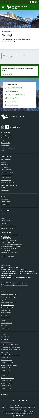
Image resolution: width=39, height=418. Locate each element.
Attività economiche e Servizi (8, 226)
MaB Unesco (4, 352)
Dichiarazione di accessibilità (8, 297)
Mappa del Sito (5, 328)
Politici (2, 151)
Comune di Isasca (5, 370)
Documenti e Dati (5, 143)
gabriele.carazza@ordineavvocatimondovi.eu (16, 285)
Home (3, 31)
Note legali (4, 315)
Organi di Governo (5, 135)
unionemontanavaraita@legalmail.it (13, 245)
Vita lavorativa (5, 190)
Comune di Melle (5, 373)
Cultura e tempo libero (7, 172)
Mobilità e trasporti (6, 180)
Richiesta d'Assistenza (7, 307)
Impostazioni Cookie (6, 318)
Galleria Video (4, 223)
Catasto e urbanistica (6, 170)
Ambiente (3, 162)
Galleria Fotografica (6, 221)
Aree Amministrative (6, 138)
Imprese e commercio (6, 177)
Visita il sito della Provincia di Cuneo (10, 350)
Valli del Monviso (5, 337)
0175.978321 (6, 237)
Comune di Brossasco (6, 360)
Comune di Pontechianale (7, 378)
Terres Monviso (5, 339)
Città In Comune (19, 410)
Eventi (2, 213)
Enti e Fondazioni (5, 145)
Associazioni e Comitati (7, 228)
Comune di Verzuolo (6, 388)
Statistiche (4, 325)
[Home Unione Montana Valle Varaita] (19, 7)
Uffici (2, 140)
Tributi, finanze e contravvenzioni (9, 185)
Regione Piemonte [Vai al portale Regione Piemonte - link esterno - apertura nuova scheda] (6, 2)
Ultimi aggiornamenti (6, 323)
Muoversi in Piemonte (6, 342)
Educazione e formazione (7, 175)
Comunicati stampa (6, 204)
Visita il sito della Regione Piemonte (10, 347)
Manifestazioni (5, 199)
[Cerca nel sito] (35, 7)
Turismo (3, 188)
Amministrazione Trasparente (8, 295)
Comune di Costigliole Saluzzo (9, 365)
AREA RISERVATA (18, 416)
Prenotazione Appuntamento (8, 302)
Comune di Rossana (6, 380)
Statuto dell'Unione (6, 310)
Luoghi (2, 216)
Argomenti (8, 31)
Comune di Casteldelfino (7, 362)
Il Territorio (3, 218)
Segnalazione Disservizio (7, 305)
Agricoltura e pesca (6, 159)
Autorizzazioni (4, 167)
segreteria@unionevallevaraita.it (13, 246)
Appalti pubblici (5, 164)
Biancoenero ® (9, 414)
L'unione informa (5, 202)
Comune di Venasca (6, 386)
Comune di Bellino (5, 357)
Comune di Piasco (5, 375)
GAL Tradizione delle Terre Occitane (10, 355)
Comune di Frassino (6, 368)
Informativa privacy (6, 313)
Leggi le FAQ (4, 300)
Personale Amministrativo (8, 148)
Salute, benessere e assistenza (9, 182)
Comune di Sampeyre (6, 383)
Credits (3, 320)
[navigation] (3, 7)
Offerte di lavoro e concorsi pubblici (10, 344)
